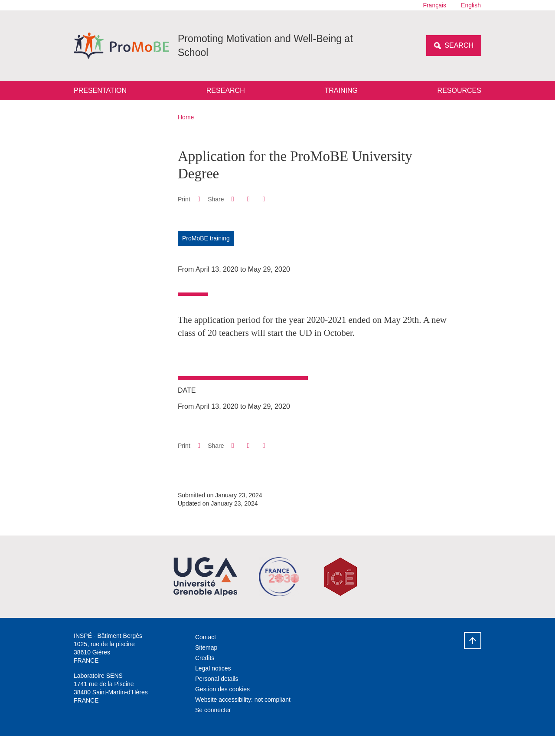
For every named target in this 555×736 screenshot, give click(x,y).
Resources (459, 90)
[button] (232, 199)
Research (225, 90)
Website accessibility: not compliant (243, 699)
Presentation (100, 90)
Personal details (216, 678)
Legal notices (213, 668)
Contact (205, 637)
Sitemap (206, 647)
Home (186, 117)
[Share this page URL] (264, 199)
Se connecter (213, 709)
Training (340, 90)
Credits (204, 657)
